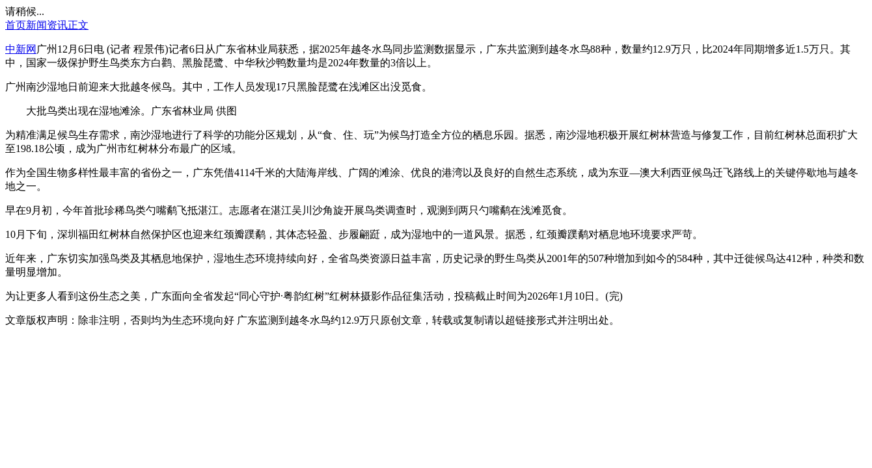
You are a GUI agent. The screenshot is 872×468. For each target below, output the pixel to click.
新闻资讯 (47, 25)
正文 (78, 25)
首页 (15, 25)
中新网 (20, 49)
